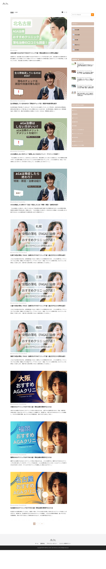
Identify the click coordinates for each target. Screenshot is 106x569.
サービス (75, 118)
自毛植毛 (77, 49)
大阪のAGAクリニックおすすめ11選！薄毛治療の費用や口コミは (36, 426)
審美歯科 (75, 114)
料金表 (75, 125)
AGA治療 (77, 29)
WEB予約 (75, 137)
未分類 (76, 39)
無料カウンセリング (78, 141)
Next (42, 542)
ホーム (75, 110)
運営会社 (42, 562)
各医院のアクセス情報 (78, 145)
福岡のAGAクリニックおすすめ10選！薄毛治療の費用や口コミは (36, 476)
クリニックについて (78, 133)
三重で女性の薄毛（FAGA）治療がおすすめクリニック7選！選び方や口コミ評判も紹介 (38, 320)
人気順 (15, 12)
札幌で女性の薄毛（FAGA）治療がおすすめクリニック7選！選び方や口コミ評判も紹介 (38, 267)
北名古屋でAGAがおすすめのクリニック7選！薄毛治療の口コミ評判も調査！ (37, 54)
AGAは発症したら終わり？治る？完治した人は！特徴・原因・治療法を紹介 (38, 214)
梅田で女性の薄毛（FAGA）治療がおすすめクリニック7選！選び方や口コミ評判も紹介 (38, 373)
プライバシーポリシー (52, 562)
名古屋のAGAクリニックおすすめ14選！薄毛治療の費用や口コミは (37, 527)
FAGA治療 (77, 34)
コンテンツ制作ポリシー (65, 562)
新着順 (12, 12)
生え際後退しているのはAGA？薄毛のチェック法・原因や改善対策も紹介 (38, 107)
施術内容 (75, 122)
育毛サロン (77, 44)
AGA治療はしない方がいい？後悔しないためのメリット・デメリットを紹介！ (38, 160)
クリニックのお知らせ (78, 129)
